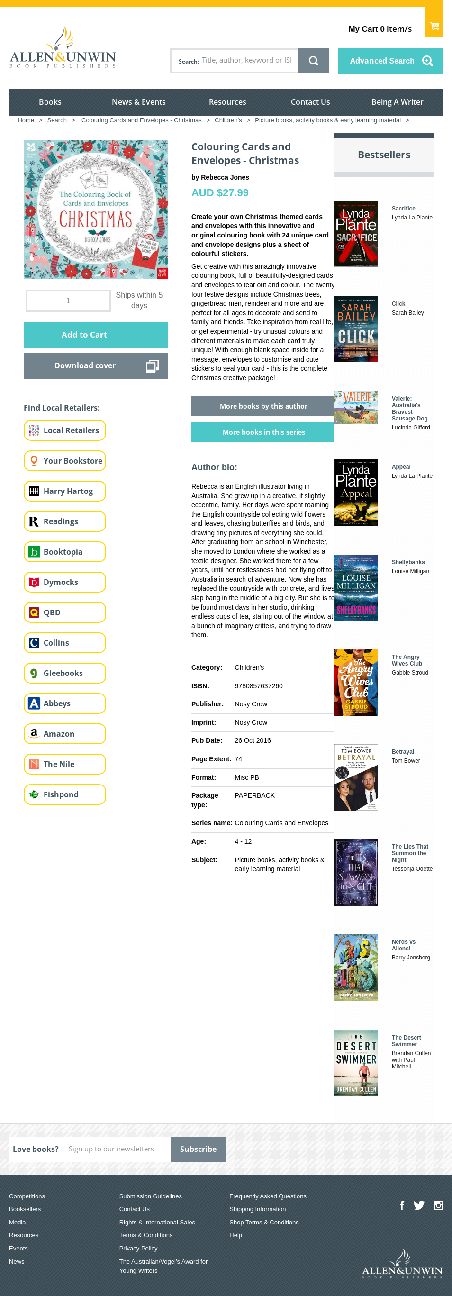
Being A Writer (397, 102)
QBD (52, 612)
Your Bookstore (73, 461)
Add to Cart (84, 334)
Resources (227, 102)
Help (235, 1235)
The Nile (59, 764)
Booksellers (25, 1209)
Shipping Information (257, 1209)
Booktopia (63, 552)
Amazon (59, 734)
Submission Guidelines (150, 1196)
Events (18, 1248)
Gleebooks (63, 673)
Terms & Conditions (146, 1235)
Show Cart (434, 22)
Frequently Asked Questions (268, 1196)
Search (188, 61)
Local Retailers (71, 430)
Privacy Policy (138, 1248)
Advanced (382, 60)
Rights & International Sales (157, 1222)
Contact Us (310, 102)
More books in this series (264, 432)
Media (17, 1222)
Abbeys (57, 703)
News (17, 1261)
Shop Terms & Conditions (263, 1222)
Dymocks (61, 582)
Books (50, 102)
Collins (56, 643)
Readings (61, 521)
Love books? (36, 1149)
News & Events (139, 102)
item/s (379, 28)
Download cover (85, 365)
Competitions (27, 1196)
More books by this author (263, 406)
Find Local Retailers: (62, 407)
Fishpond (61, 794)
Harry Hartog (68, 491)
